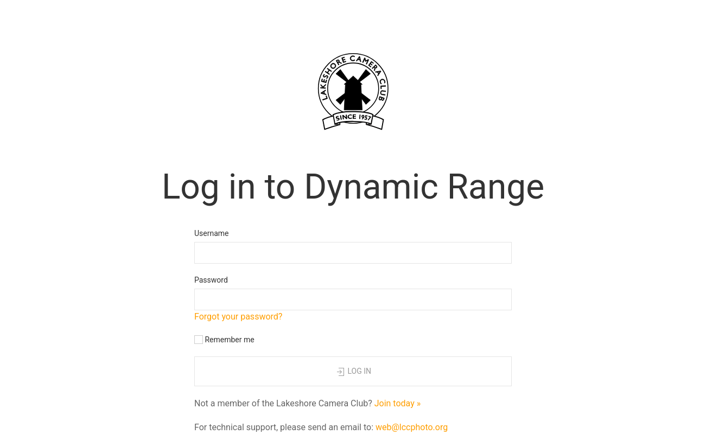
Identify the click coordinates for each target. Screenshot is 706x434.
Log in (353, 372)
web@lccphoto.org (412, 427)
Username (211, 233)
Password (211, 280)
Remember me (224, 339)
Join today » (397, 403)
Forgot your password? (238, 316)
